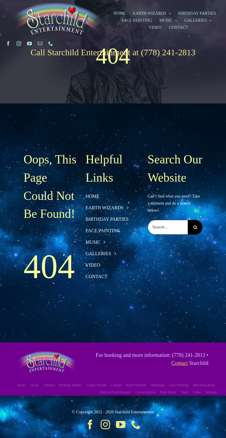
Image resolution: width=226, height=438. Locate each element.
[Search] (195, 227)
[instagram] (18, 43)
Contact (180, 363)
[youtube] (29, 43)
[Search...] (168, 227)
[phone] (50, 43)
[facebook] (8, 43)
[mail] (40, 43)
